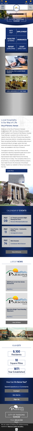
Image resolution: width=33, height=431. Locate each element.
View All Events (16, 252)
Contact (16, 391)
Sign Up (16, 399)
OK (16, 429)
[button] (2, 7)
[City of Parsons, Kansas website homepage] (16, 408)
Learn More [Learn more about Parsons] (10, 171)
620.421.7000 (19, 420)
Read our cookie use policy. (15, 426)
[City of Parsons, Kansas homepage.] (16, 8)
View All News (16, 322)
